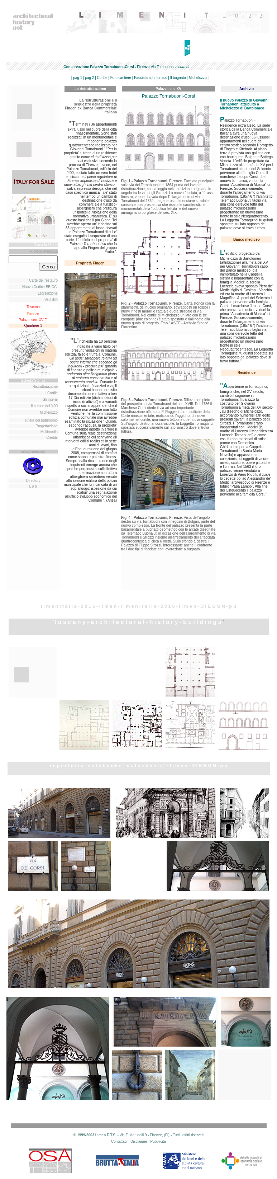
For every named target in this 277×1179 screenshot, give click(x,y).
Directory (33, 481)
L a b (33, 486)
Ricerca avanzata (44, 251)
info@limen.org (33, 452)
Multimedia (49, 432)
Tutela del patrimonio (41, 420)
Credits (52, 438)
